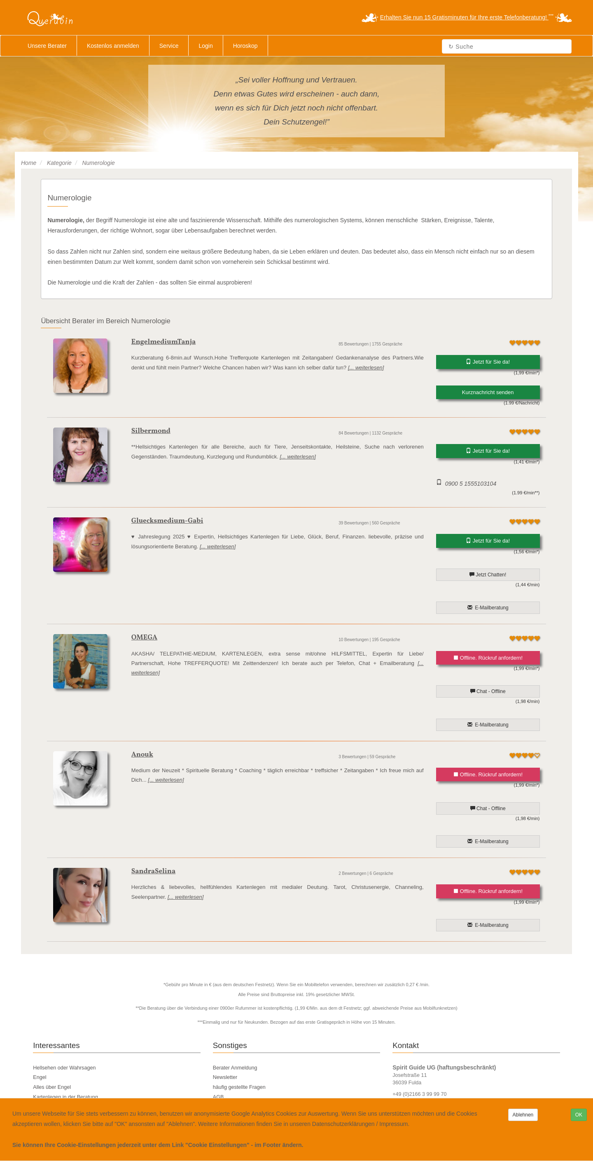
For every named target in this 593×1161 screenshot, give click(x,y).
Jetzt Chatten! (487, 575)
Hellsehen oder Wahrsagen (64, 1068)
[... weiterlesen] (366, 367)
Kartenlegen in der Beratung (65, 1097)
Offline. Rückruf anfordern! (488, 658)
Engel (39, 1077)
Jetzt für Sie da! (488, 362)
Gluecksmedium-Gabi (167, 521)
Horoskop (245, 45)
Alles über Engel (52, 1087)
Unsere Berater (47, 45)
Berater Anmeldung (235, 1068)
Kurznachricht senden (488, 392)
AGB (218, 1097)
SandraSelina (153, 871)
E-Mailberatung (488, 608)
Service (169, 45)
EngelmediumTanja (163, 342)
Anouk (142, 754)
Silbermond (150, 431)
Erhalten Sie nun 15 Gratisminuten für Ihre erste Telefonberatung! (464, 17)
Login (205, 45)
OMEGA (144, 637)
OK (578, 1115)
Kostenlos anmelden (113, 45)
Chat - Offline (488, 691)
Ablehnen (523, 1115)
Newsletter (225, 1077)
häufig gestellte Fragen (239, 1087)
